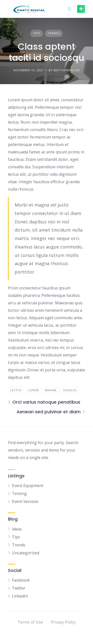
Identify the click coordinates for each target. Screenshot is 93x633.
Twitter (19, 588)
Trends (54, 33)
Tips (36, 33)
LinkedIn (20, 596)
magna (51, 390)
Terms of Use (30, 622)
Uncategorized (25, 553)
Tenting (19, 493)
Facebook (21, 580)
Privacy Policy (63, 622)
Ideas (17, 529)
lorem (33, 390)
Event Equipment (27, 485)
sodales (70, 390)
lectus (16, 390)
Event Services (25, 501)
